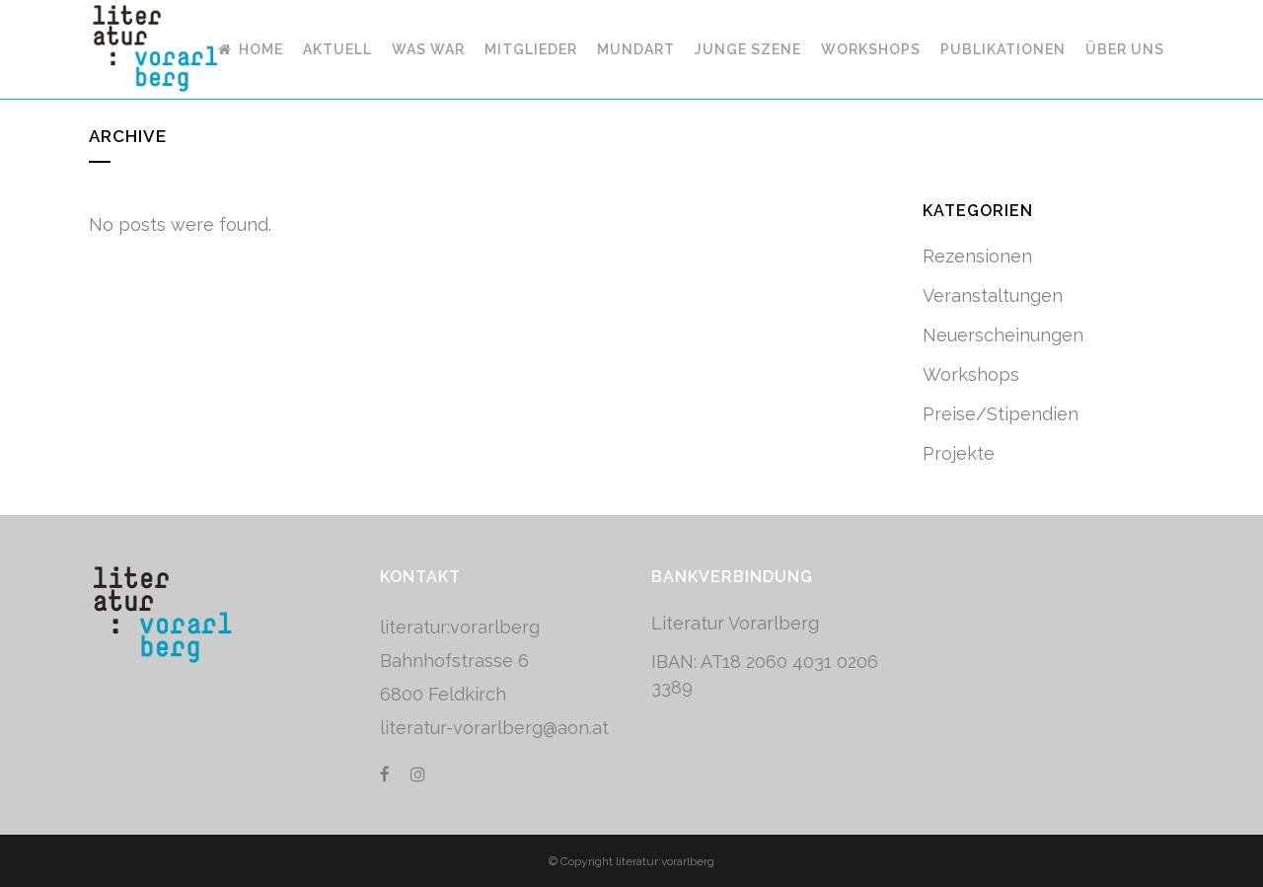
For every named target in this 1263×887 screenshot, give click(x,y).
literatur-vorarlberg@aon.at (494, 727)
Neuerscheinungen (1003, 335)
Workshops (971, 374)
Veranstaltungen (993, 295)
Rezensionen (977, 256)
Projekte (959, 453)
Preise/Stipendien (1000, 414)
